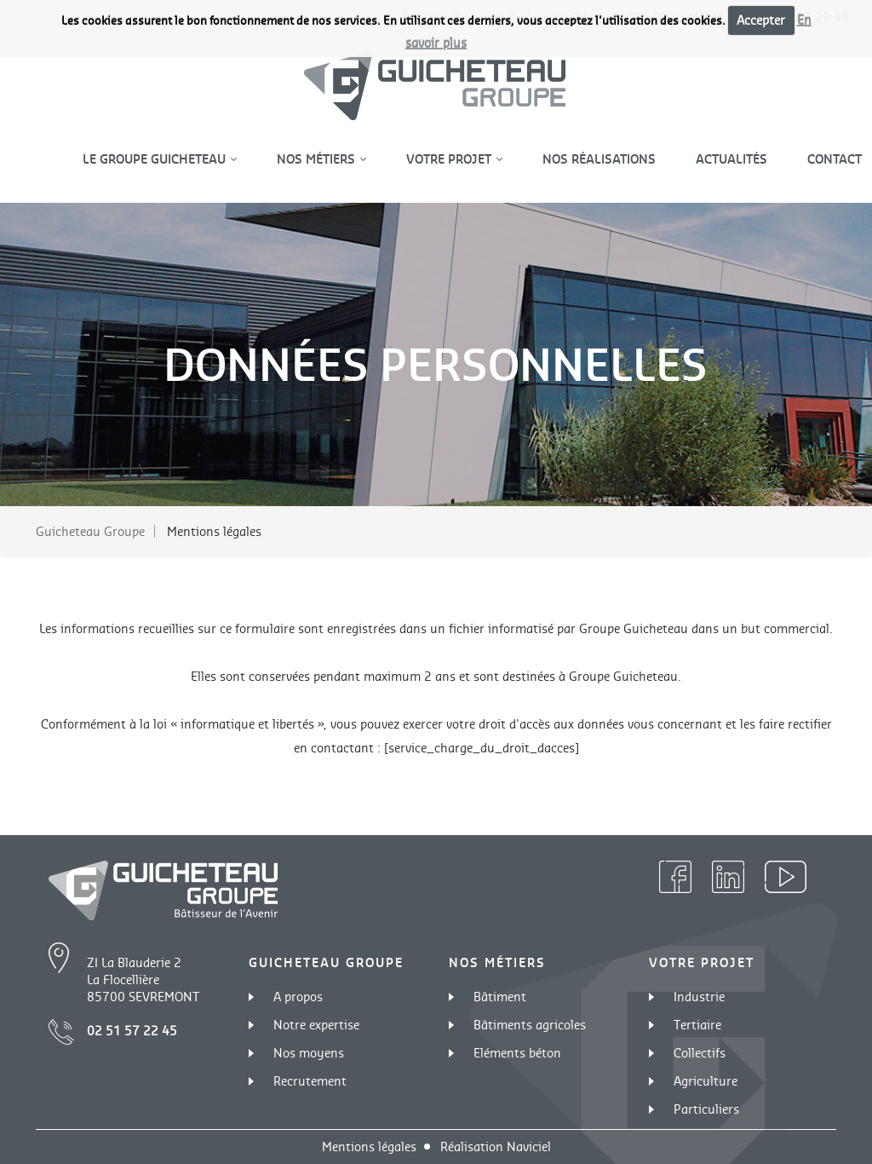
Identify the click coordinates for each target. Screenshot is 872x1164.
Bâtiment (499, 996)
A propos (298, 996)
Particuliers (706, 1109)
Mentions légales (369, 1146)
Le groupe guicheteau (156, 159)
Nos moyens (308, 1053)
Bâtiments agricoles (529, 1024)
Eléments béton (517, 1053)
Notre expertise (316, 1024)
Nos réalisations (599, 159)
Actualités (731, 159)
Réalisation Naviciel (495, 1146)
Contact (834, 159)
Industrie (699, 996)
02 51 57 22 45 (132, 1030)
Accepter (761, 20)
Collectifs (700, 1053)
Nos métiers (318, 159)
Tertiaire (697, 1024)
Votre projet (450, 159)
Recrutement (310, 1081)
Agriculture (705, 1081)
